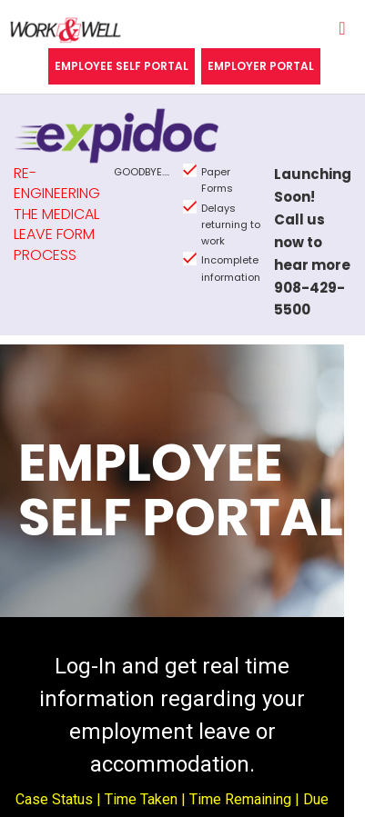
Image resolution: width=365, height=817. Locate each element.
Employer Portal (261, 66)
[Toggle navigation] (342, 32)
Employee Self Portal (121, 66)
